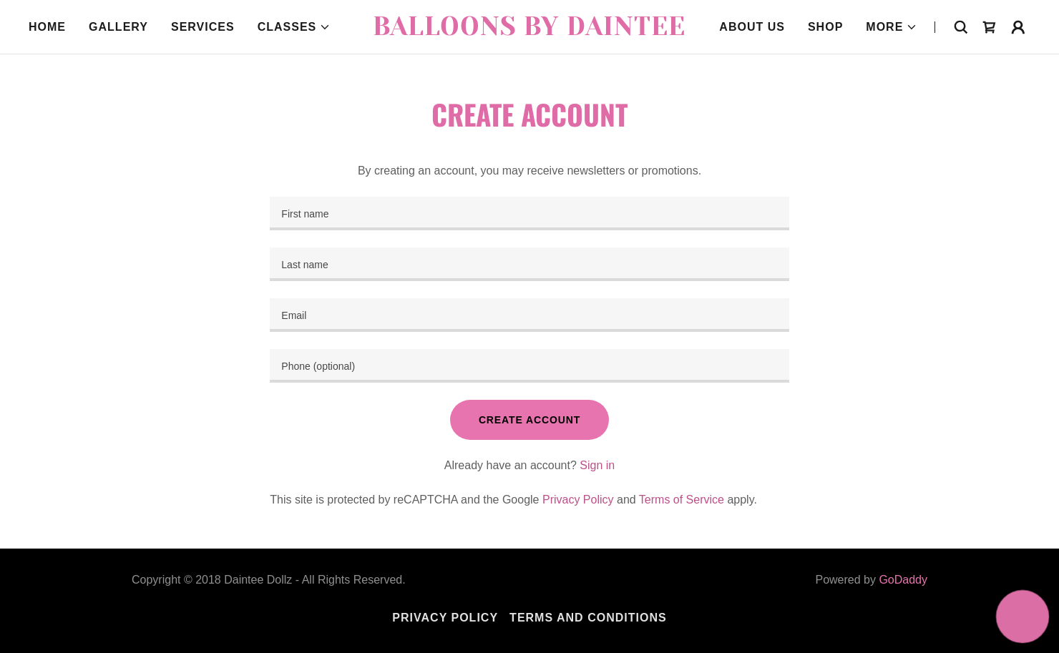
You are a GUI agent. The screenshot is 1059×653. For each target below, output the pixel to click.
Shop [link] (825, 27)
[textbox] (529, 213)
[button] (294, 27)
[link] (530, 31)
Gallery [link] (118, 27)
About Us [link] (752, 27)
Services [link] (203, 27)
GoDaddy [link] (903, 580)
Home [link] (47, 27)
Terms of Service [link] (681, 500)
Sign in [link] (597, 465)
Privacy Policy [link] (578, 500)
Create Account (529, 420)
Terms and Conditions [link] (588, 618)
